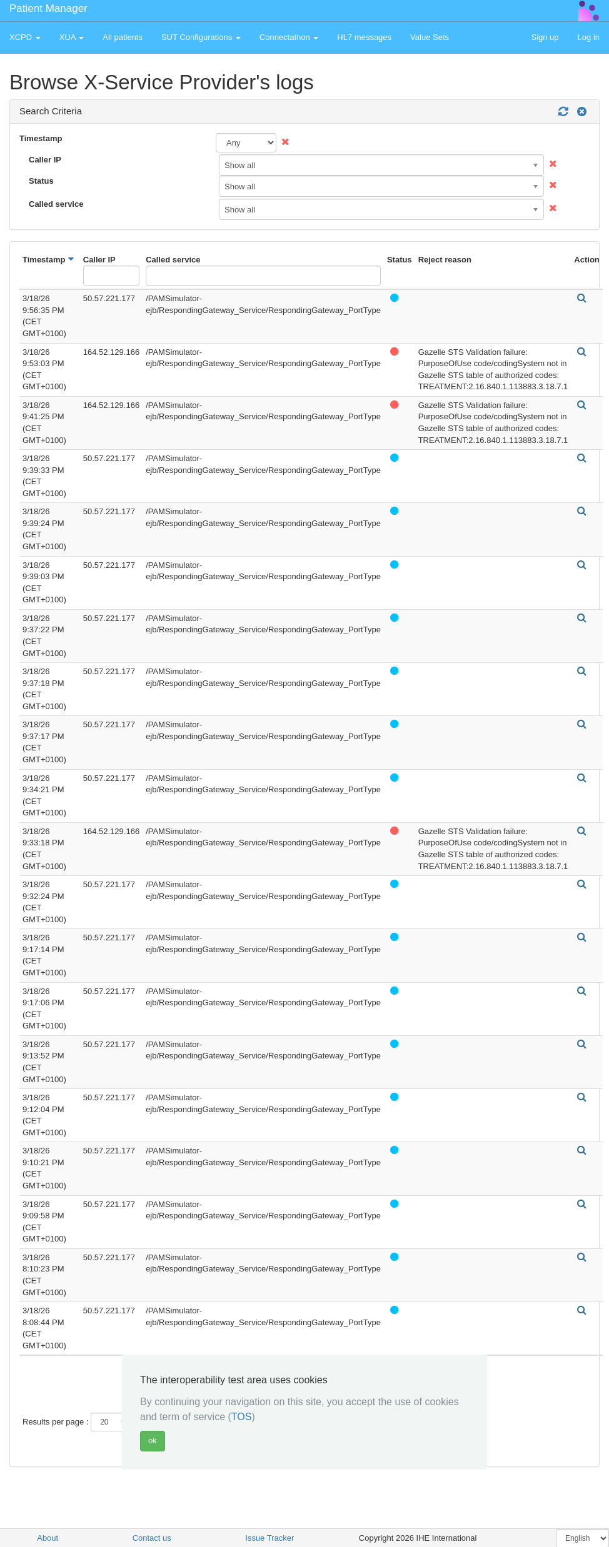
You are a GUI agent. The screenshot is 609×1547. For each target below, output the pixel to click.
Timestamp (40, 138)
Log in (589, 37)
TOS (241, 1416)
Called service (56, 204)
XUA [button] (71, 37)
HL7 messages (364, 37)
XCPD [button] (25, 37)
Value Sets (429, 37)
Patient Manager (48, 8)
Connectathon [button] (289, 37)
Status (41, 181)
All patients (123, 37)
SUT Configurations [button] (201, 37)
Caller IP (45, 159)
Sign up (544, 37)
